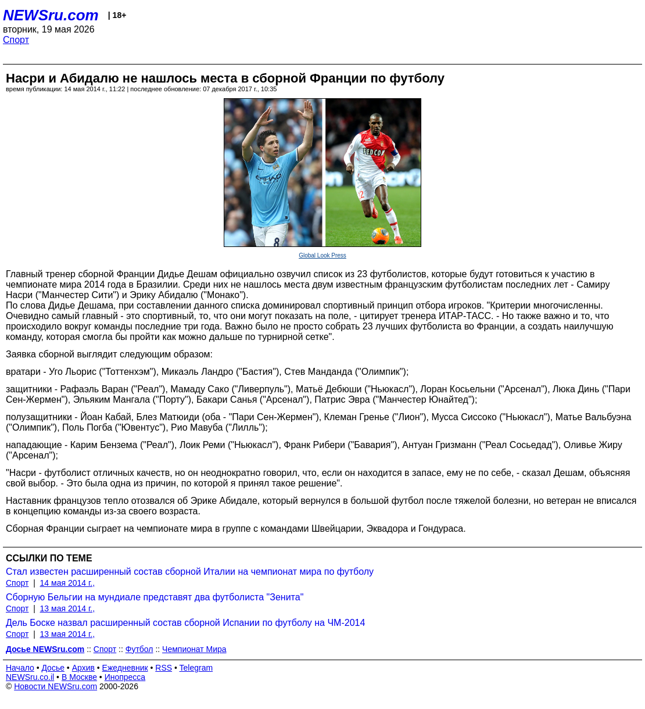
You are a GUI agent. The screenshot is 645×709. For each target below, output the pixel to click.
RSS (163, 667)
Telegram (196, 667)
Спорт (16, 40)
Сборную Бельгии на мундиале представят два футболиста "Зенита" (154, 597)
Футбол (139, 649)
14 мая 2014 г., (67, 583)
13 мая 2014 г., (67, 608)
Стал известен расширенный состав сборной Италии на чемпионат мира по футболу (190, 571)
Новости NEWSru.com (55, 686)
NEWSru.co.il (30, 677)
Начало (20, 667)
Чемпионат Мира (194, 649)
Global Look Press (322, 255)
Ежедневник (125, 667)
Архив (83, 667)
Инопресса (125, 677)
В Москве (79, 677)
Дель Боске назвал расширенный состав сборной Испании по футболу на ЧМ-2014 (185, 623)
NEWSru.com (51, 15)
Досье (52, 667)
